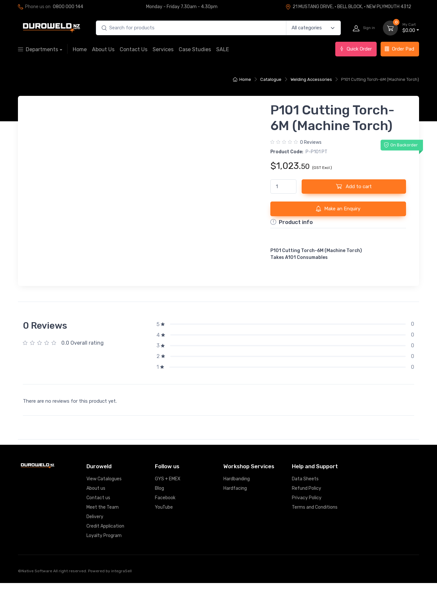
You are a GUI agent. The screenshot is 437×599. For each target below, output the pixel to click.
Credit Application (105, 542)
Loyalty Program (104, 551)
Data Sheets (305, 495)
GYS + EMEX (167, 495)
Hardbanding (236, 495)
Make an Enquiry (338, 209)
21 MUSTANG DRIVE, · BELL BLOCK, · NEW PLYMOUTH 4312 (348, 6)
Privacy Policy (307, 514)
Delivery (94, 532)
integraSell (121, 587)
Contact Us (133, 49)
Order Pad (399, 49)
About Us (103, 49)
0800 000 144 (68, 6)
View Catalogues (104, 495)
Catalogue (270, 79)
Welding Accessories (311, 79)
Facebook (165, 514)
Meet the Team (102, 523)
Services (163, 49)
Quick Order (355, 49)
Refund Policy (306, 504)
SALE (222, 49)
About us (95, 504)
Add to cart (354, 186)
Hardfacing (235, 504)
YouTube (164, 523)
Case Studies (195, 49)
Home (80, 49)
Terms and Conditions (315, 523)
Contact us (98, 514)
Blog (159, 504)
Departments (38, 49)
